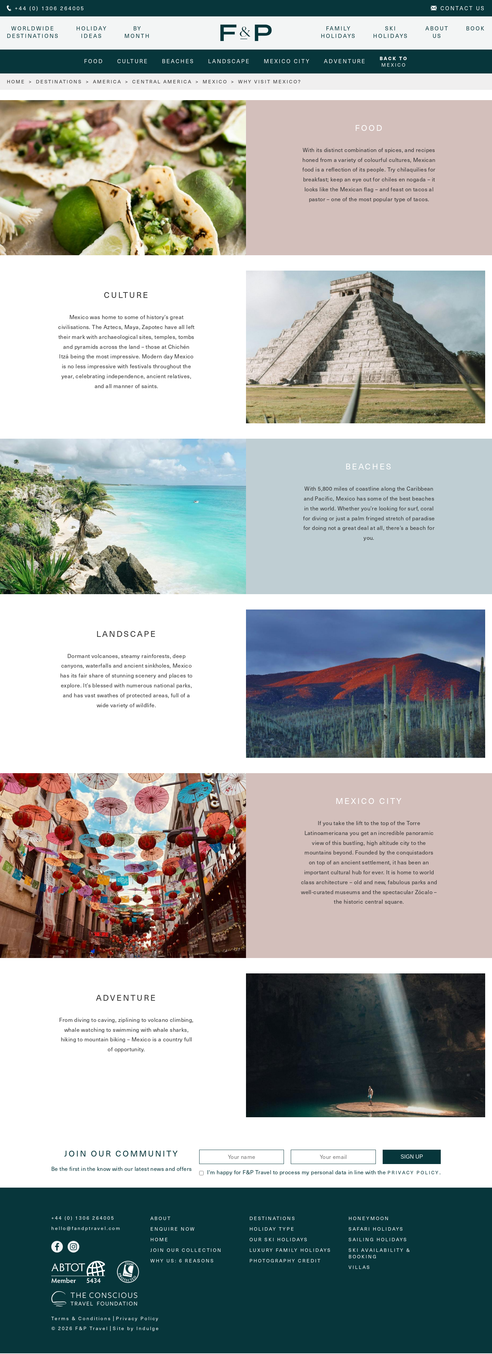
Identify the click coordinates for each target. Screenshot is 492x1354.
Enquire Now (172, 1229)
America (107, 82)
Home (159, 1239)
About (160, 1218)
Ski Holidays (390, 32)
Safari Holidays (376, 1229)
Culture (132, 61)
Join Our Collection (186, 1250)
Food (94, 61)
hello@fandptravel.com (86, 1229)
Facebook (57, 1247)
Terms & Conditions (81, 1318)
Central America (162, 82)
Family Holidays (338, 32)
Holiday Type (272, 1229)
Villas (359, 1267)
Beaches (178, 61)
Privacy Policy (413, 1173)
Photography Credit (285, 1261)
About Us (437, 32)
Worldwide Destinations (33, 32)
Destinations (59, 82)
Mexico (394, 61)
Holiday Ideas (91, 32)
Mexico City (287, 61)
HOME (16, 82)
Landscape (229, 61)
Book (475, 28)
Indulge (148, 1328)
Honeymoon (369, 1218)
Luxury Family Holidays (290, 1250)
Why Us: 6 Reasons (182, 1261)
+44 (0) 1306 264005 (83, 1218)
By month (137, 32)
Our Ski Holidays (278, 1239)
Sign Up (411, 1157)
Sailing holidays (378, 1239)
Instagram (73, 1247)
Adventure (345, 61)
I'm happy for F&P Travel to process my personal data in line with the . (320, 1172)
